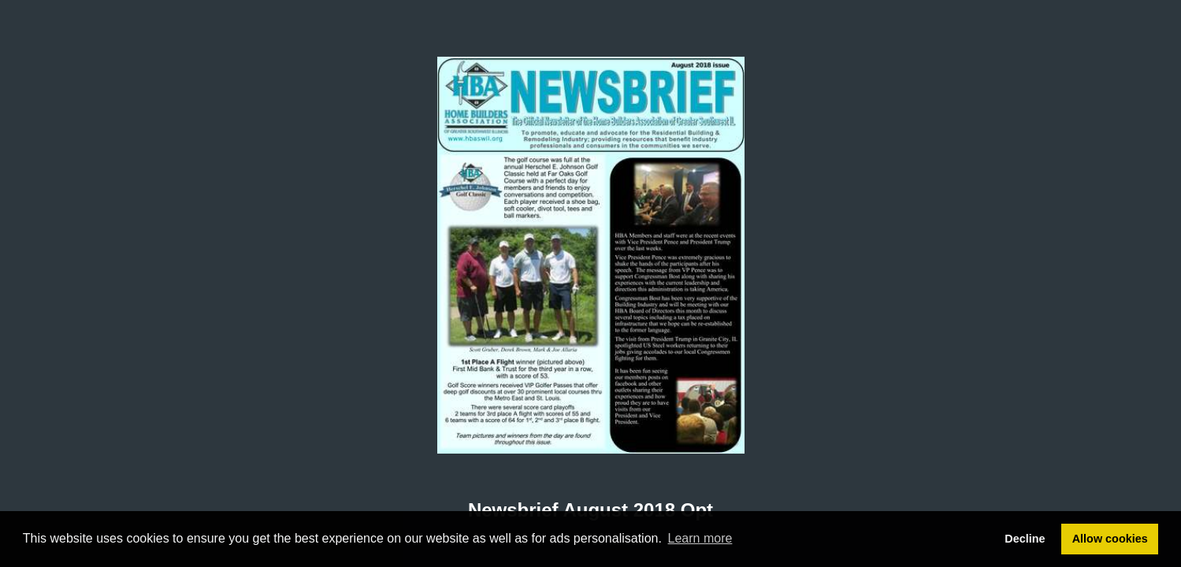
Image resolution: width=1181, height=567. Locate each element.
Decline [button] (1025, 538)
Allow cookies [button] (1110, 538)
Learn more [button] (700, 538)
